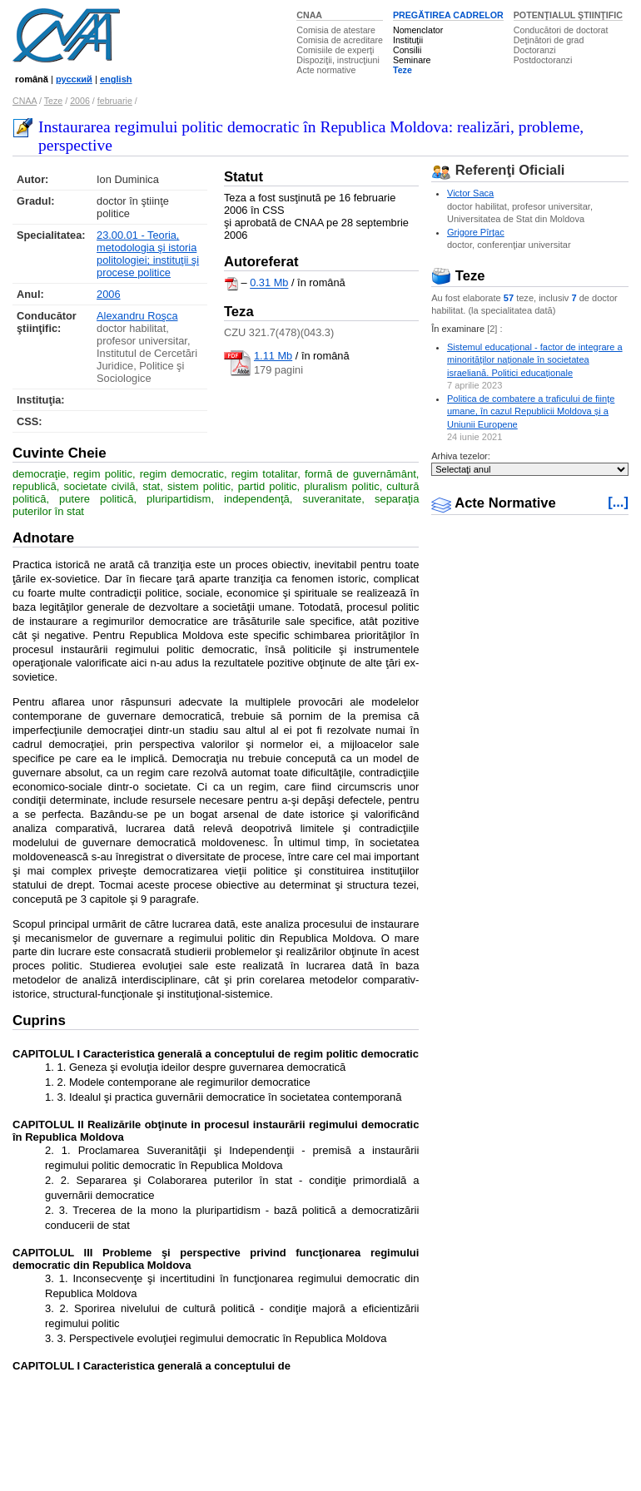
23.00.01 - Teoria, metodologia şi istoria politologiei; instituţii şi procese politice (148, 254)
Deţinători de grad (549, 40)
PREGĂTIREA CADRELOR (448, 15)
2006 (80, 101)
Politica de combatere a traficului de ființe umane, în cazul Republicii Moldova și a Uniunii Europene (530, 411)
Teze (402, 70)
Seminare (412, 60)
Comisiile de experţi (335, 50)
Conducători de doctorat (561, 30)
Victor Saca (470, 193)
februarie (114, 101)
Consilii (407, 50)
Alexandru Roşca (137, 316)
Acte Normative (493, 503)
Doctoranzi (535, 50)
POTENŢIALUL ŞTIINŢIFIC (568, 15)
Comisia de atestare (335, 30)
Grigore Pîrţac (475, 232)
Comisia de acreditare (339, 40)
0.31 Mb (269, 283)
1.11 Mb (273, 355)
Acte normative (325, 70)
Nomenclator (418, 30)
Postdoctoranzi (543, 60)
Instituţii (408, 40)
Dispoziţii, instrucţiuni (338, 60)
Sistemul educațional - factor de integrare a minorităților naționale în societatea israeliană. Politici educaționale (535, 360)
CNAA (309, 15)
